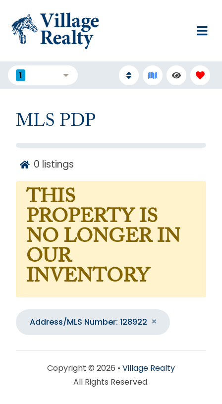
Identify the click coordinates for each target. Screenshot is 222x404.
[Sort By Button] (129, 75)
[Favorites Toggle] (200, 75)
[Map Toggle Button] (153, 75)
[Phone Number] (144, 31)
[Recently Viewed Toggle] (176, 75)
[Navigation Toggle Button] (202, 31)
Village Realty (148, 368)
